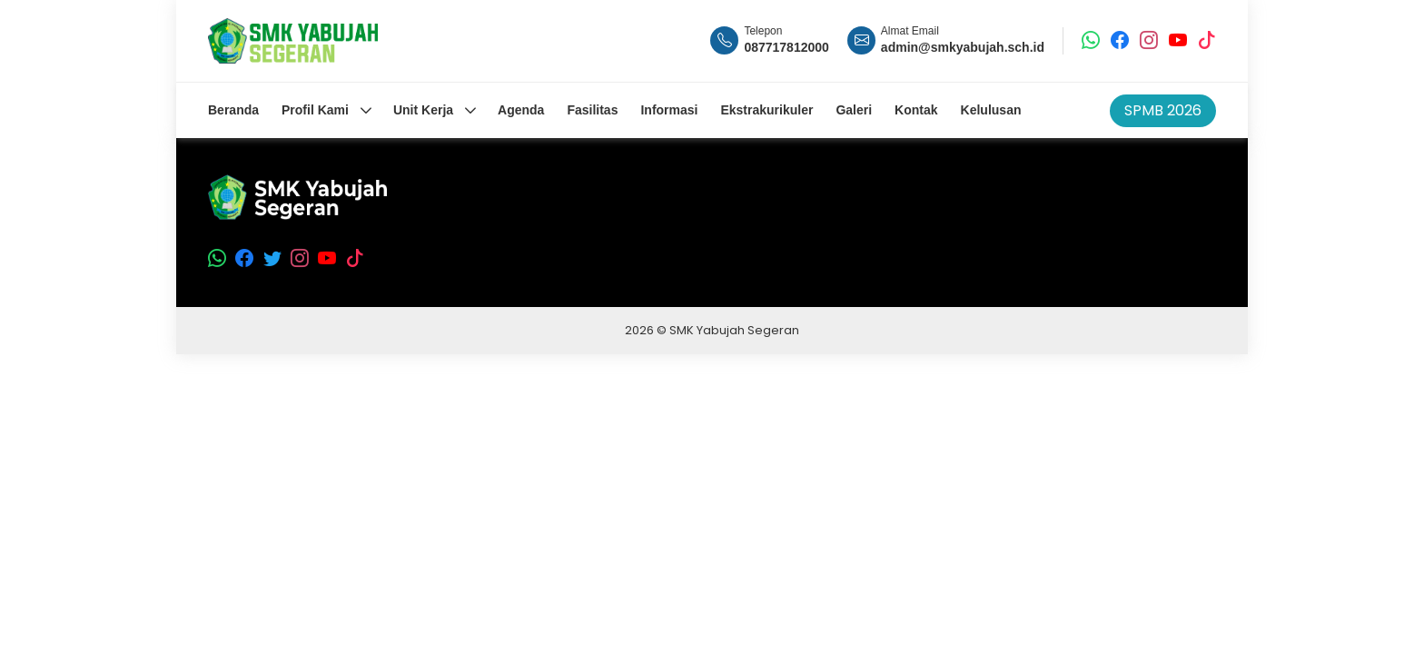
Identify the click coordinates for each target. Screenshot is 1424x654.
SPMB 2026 (1163, 110)
